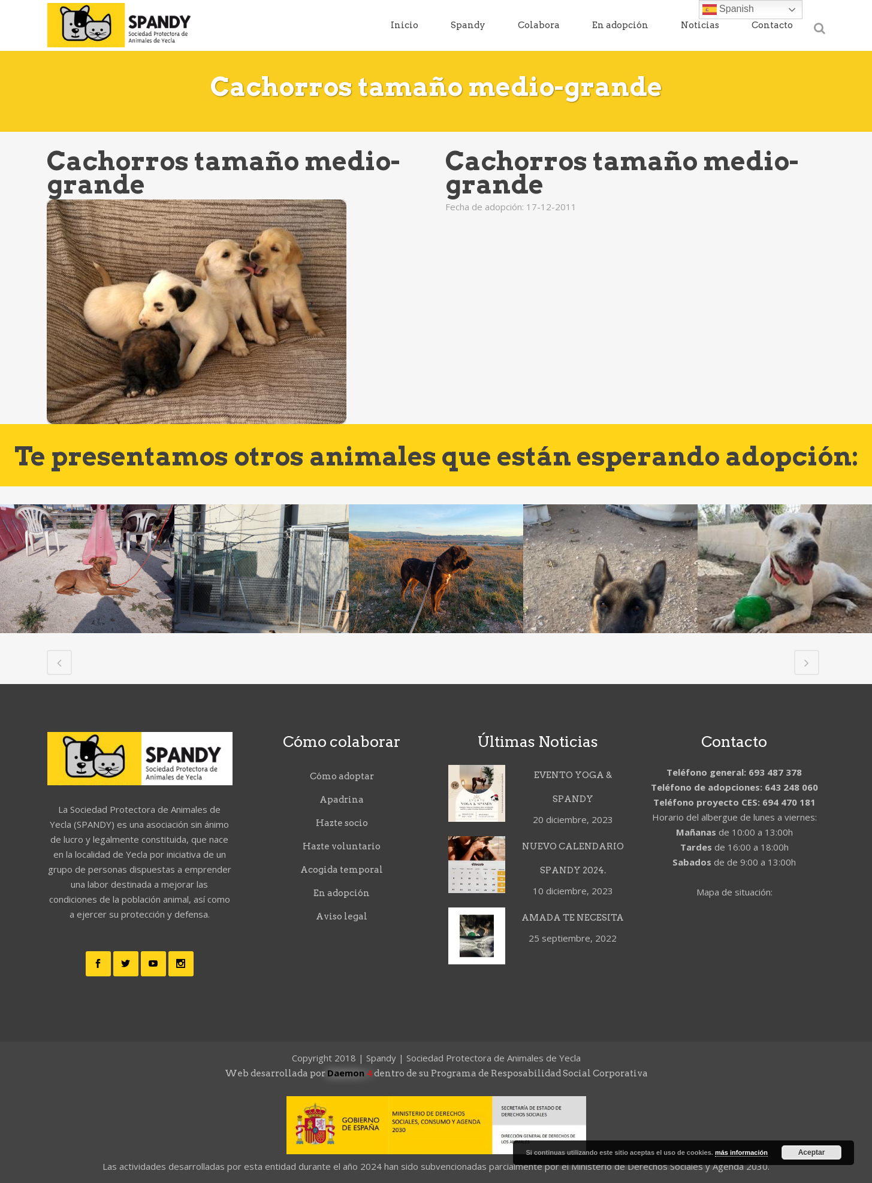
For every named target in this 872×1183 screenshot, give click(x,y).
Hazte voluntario (342, 846)
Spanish (728, 9)
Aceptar (811, 1152)
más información (741, 1152)
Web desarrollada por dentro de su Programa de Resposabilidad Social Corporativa (436, 1073)
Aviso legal (341, 916)
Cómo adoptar (342, 776)
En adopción (341, 893)
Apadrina (341, 799)
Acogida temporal (341, 869)
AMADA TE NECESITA (572, 917)
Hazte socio (342, 823)
